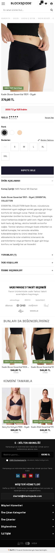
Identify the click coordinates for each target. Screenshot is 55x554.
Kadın (15, 18)
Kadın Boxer (44, 18)
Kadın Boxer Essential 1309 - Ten (16, 367)
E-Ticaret (19, 550)
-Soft (11, 550)
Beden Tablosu (46, 140)
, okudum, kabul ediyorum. (27, 460)
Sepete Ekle (28, 170)
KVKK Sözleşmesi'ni (18, 460)
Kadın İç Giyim (28, 18)
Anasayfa (5, 18)
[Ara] (51, 10)
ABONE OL (45, 454)
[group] (27, 57)
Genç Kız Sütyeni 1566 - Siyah (15, 427)
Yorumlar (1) (27, 255)
